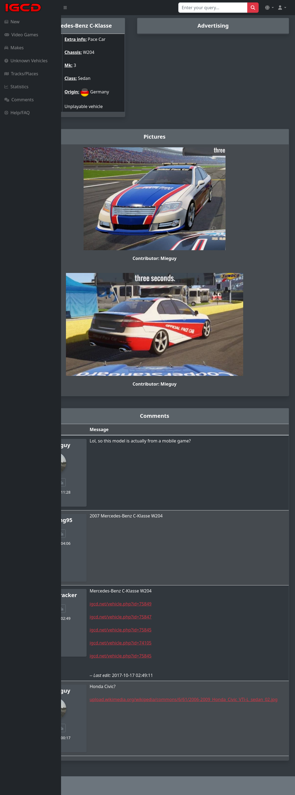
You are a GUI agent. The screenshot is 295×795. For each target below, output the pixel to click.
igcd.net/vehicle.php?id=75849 (156, 604)
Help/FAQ (17, 113)
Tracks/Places (21, 74)
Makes (14, 48)
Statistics (16, 87)
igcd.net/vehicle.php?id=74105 (156, 643)
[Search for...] (213, 7)
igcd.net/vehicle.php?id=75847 (156, 617)
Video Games (21, 35)
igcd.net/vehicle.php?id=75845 (156, 630)
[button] (269, 7)
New (12, 22)
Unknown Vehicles (25, 61)
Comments (19, 100)
